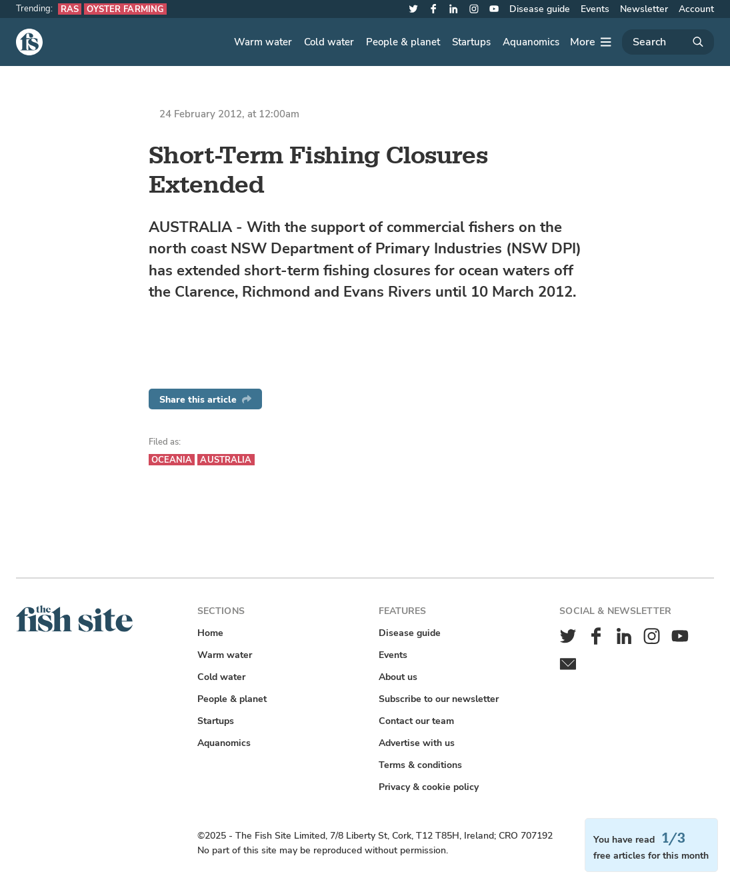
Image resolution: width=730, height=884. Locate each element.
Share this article (205, 399)
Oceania (172, 459)
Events (595, 9)
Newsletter (644, 9)
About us (398, 677)
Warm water (263, 42)
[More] (590, 42)
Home (210, 633)
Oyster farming (125, 9)
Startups (471, 42)
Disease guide (539, 9)
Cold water (329, 42)
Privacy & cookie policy (429, 787)
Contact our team (416, 721)
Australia (225, 459)
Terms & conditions (420, 765)
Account (696, 9)
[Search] (668, 42)
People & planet (403, 42)
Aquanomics (531, 42)
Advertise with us (417, 743)
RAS (70, 9)
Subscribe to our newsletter (439, 699)
